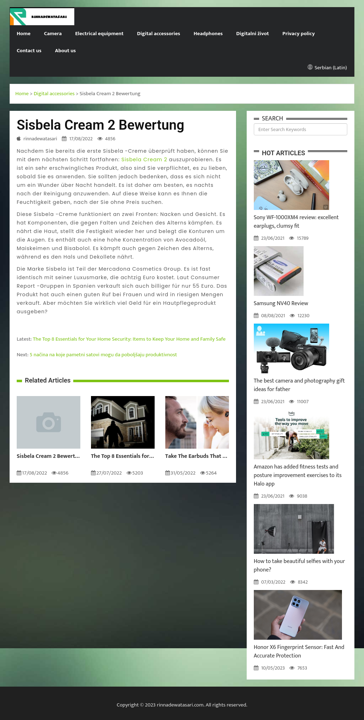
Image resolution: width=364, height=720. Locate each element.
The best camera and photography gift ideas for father (299, 385)
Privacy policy (299, 33)
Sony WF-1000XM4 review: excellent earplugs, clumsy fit (296, 222)
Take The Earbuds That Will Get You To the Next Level (197, 456)
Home (24, 33)
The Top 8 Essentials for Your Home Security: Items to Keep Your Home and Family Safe (129, 339)
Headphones (208, 33)
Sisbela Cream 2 (144, 159)
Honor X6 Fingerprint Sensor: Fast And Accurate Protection (299, 652)
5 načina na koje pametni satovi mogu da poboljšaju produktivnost (103, 354)
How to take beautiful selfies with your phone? (299, 566)
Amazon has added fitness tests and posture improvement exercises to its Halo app (298, 475)
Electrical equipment (99, 33)
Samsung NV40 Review (281, 303)
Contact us (29, 50)
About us (65, 50)
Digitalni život (252, 33)
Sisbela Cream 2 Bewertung (48, 456)
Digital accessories (158, 33)
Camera (53, 33)
